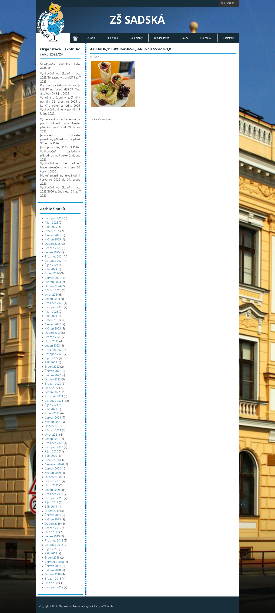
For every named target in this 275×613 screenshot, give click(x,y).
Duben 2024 (53, 286)
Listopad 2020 (54, 447)
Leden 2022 (52, 392)
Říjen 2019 (51, 502)
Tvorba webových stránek (86, 606)
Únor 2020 (52, 485)
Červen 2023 (53, 324)
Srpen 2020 (52, 460)
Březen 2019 (53, 528)
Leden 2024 (52, 299)
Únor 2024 (52, 294)
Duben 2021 (53, 426)
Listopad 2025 (54, 218)
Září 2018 (51, 553)
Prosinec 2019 (54, 494)
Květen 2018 (53, 570)
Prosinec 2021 (54, 396)
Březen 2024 (53, 290)
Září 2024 (51, 269)
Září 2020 (51, 456)
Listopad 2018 (54, 545)
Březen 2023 (53, 337)
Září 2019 (51, 506)
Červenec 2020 (54, 464)
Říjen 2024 (51, 265)
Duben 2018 (53, 574)
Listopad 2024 (54, 261)
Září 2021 (51, 409)
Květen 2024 (53, 282)
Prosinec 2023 (54, 303)
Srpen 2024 (52, 273)
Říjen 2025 (51, 222)
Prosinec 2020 (54, 443)
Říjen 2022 (51, 358)
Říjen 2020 (51, 451)
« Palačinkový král (102, 119)
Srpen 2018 (52, 557)
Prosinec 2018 (54, 540)
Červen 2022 (53, 371)
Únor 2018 (52, 583)
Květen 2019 (53, 519)
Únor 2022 (52, 388)
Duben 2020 (53, 477)
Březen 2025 (53, 248)
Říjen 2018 (51, 549)
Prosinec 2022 (54, 350)
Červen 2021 (53, 417)
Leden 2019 (52, 536)
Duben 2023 (53, 333)
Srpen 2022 (52, 367)
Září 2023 (51, 316)
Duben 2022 (53, 379)
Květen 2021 (53, 422)
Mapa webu (65, 606)
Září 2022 (51, 362)
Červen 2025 (53, 235)
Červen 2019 (53, 515)
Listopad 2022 (54, 354)
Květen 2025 (53, 239)
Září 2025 (51, 227)
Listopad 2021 (54, 401)
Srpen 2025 (52, 231)
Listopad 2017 (54, 587)
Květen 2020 (53, 473)
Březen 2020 (53, 481)
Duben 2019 (53, 524)
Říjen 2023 (51, 312)
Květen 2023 (53, 328)
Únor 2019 (52, 532)
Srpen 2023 (52, 320)
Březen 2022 (53, 384)
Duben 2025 (53, 244)
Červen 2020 (53, 468)
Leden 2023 (52, 345)
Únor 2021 (52, 434)
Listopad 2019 (54, 498)
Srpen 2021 (52, 413)
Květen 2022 (53, 375)
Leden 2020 (52, 490)
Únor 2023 (52, 341)
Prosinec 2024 (54, 256)
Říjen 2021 (51, 405)
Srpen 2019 (52, 511)
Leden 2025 (52, 252)
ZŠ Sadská (137, 19)
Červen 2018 (53, 566)
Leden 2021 (52, 439)
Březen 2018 (53, 579)
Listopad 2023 (54, 307)
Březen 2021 (53, 430)
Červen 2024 (53, 278)
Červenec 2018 (54, 562)
